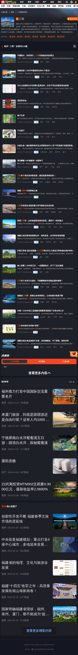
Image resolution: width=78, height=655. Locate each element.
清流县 (60, 182)
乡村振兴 (31, 6)
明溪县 (53, 212)
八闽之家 (4, 12)
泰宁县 (54, 302)
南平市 (52, 36)
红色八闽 (40, 6)
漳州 (60, 212)
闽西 (61, 287)
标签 (13, 12)
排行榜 (65, 361)
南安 (36, 36)
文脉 (24, 6)
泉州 (59, 92)
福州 (13, 36)
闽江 (28, 36)
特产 (44, 2)
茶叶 (21, 36)
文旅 (8, 6)
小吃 (49, 227)
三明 (36, 62)
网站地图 (51, 649)
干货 (47, 137)
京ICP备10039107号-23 (39, 649)
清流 (42, 107)
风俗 (37, 2)
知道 (52, 2)
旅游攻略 (16, 6)
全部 (3, 6)
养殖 (48, 6)
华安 (41, 212)
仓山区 (42, 317)
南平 (44, 36)
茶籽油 (54, 107)
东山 (42, 347)
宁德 (60, 77)
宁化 (42, 137)
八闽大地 (43, 152)
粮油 (47, 107)
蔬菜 (53, 122)
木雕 (42, 302)
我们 (59, 2)
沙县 (60, 227)
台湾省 (68, 6)
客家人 (42, 227)
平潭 (42, 287)
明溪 (46, 212)
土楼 (54, 77)
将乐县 (62, 36)
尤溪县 (47, 182)
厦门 (48, 77)
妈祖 (54, 6)
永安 (55, 227)
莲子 (53, 137)
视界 (29, 2)
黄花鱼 (61, 6)
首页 (22, 2)
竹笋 (47, 122)
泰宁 (42, 62)
